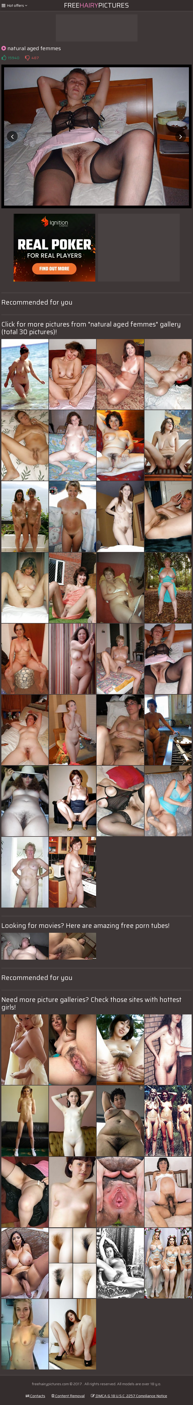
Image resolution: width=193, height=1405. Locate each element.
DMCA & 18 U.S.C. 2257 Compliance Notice (129, 1396)
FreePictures (96, 5)
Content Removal (68, 1396)
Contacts (35, 1396)
